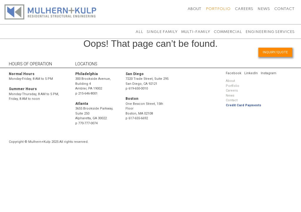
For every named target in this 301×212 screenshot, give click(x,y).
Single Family (162, 32)
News (263, 9)
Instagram (268, 73)
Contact (284, 9)
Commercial (228, 32)
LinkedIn (251, 73)
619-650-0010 (138, 88)
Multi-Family (195, 32)
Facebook (233, 73)
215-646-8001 (88, 93)
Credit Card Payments (243, 105)
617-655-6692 (138, 118)
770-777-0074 (88, 123)
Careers (244, 9)
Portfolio (218, 9)
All (139, 32)
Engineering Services (270, 32)
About (194, 9)
